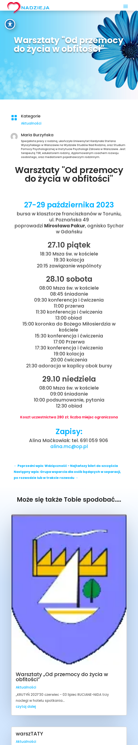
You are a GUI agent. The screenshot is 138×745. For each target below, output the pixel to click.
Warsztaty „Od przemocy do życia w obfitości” (62, 677)
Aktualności (65, 123)
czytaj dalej (26, 706)
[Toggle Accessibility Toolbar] (10, 6)
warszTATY (29, 733)
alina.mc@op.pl (69, 446)
